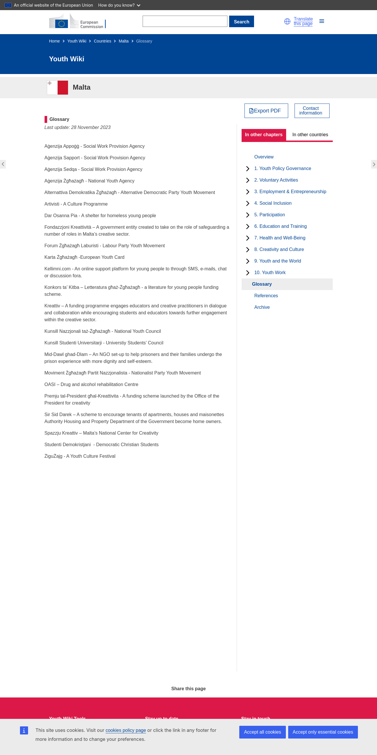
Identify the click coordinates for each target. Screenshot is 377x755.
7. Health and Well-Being (280, 237)
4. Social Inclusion (273, 203)
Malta (123, 41)
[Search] (185, 21)
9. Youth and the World (277, 261)
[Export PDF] (266, 111)
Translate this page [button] (303, 21)
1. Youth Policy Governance (282, 168)
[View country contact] (312, 111)
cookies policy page (126, 730)
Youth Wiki (77, 41)
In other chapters (264, 134)
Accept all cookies (262, 732)
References (266, 295)
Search (241, 21)
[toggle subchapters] (248, 168)
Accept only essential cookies (323, 732)
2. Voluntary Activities (276, 180)
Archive (262, 307)
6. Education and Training (280, 226)
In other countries (310, 134)
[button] (287, 21)
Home (54, 41)
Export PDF (267, 110)
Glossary (262, 284)
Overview (264, 156)
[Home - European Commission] (81, 21)
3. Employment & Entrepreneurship (290, 191)
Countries (102, 41)
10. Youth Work (270, 272)
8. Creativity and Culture (279, 249)
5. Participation (269, 214)
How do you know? (119, 5)
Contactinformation (310, 110)
